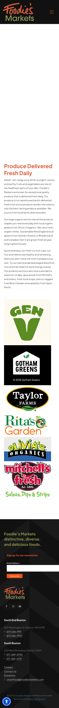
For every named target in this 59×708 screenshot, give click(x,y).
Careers (8, 667)
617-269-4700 (15, 654)
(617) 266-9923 (14, 635)
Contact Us (10, 671)
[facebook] (6, 606)
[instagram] (13, 606)
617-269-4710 (14, 658)
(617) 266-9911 (14, 631)
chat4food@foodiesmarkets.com (25, 679)
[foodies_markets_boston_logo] (18, 4)
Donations (9, 675)
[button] (6, 701)
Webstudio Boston (36, 699)
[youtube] (19, 606)
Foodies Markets (23, 695)
